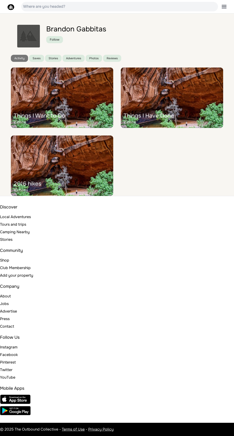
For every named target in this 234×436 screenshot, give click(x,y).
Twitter (6, 369)
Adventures (73, 58)
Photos (94, 58)
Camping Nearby (15, 231)
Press (5, 318)
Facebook (9, 354)
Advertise (8, 311)
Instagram (8, 347)
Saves (37, 58)
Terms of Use (73, 429)
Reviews (112, 58)
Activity (19, 58)
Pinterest (8, 362)
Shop (4, 260)
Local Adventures (15, 216)
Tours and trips (13, 224)
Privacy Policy (101, 429)
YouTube (7, 377)
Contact (7, 326)
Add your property (16, 275)
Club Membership (15, 267)
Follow (54, 40)
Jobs (4, 303)
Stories (53, 58)
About (5, 296)
